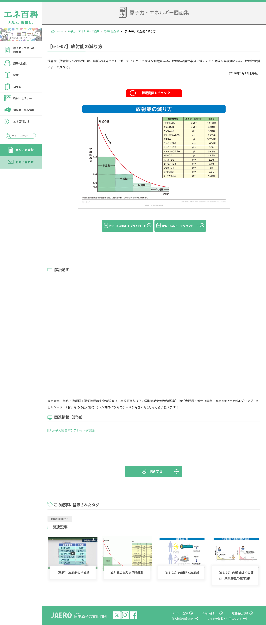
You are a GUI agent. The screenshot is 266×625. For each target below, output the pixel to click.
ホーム (59, 31)
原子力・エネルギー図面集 (25, 50)
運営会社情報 (244, 607)
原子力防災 (20, 63)
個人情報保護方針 (193, 612)
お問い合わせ (24, 162)
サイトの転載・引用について (231, 612)
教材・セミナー (22, 98)
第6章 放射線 (111, 31)
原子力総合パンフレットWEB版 (73, 424)
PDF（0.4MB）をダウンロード (123, 226)
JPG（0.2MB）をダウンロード (184, 226)
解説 (16, 75)
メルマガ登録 (24, 149)
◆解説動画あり (59, 513)
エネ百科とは (21, 121)
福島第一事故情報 (24, 110)
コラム (17, 86)
